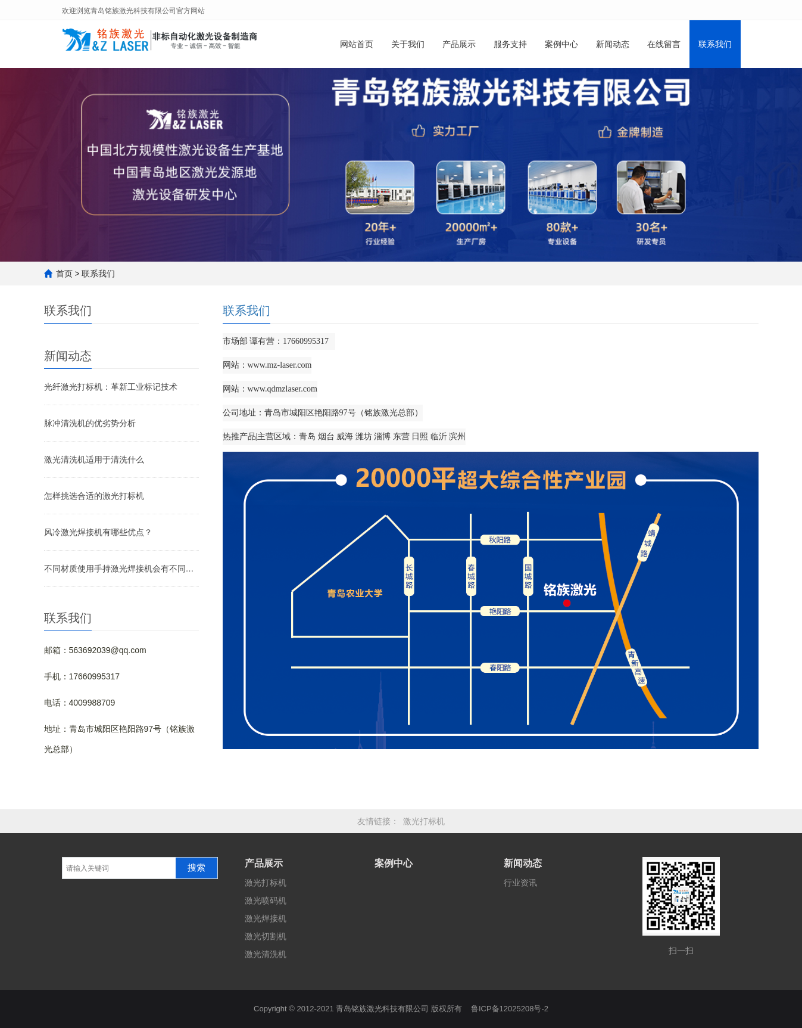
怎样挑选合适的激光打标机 (94, 496)
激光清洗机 (265, 954)
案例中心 (561, 44)
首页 (64, 273)
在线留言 (664, 44)
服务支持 (510, 44)
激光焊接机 (265, 918)
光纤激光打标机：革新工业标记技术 (110, 387)
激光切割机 (265, 936)
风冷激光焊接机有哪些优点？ (98, 532)
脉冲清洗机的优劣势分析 (90, 423)
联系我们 (715, 44)
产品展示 (459, 44)
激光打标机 (424, 821)
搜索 (196, 867)
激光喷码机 (265, 900)
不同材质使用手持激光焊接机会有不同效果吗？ (121, 568)
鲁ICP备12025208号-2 (509, 1008)
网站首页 (356, 44)
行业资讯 (520, 882)
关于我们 (408, 44)
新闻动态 (612, 44)
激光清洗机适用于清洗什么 (94, 459)
